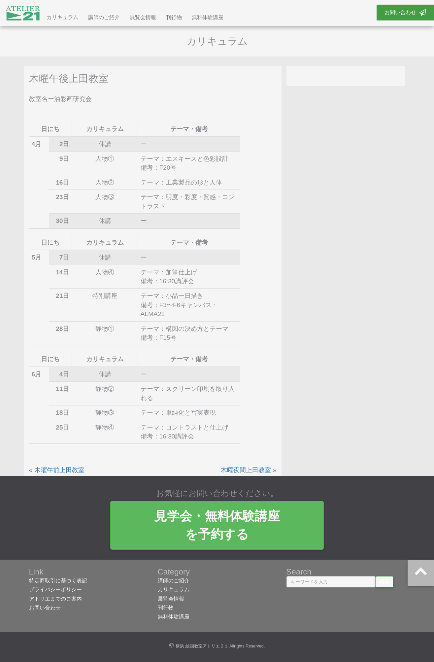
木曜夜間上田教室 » (248, 470)
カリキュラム (62, 17)
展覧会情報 (143, 17)
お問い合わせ (405, 12)
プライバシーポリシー (55, 589)
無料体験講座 (207, 17)
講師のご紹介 (104, 17)
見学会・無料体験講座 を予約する (217, 525)
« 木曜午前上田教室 (56, 470)
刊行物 (174, 17)
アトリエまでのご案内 (55, 599)
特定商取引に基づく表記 (58, 580)
